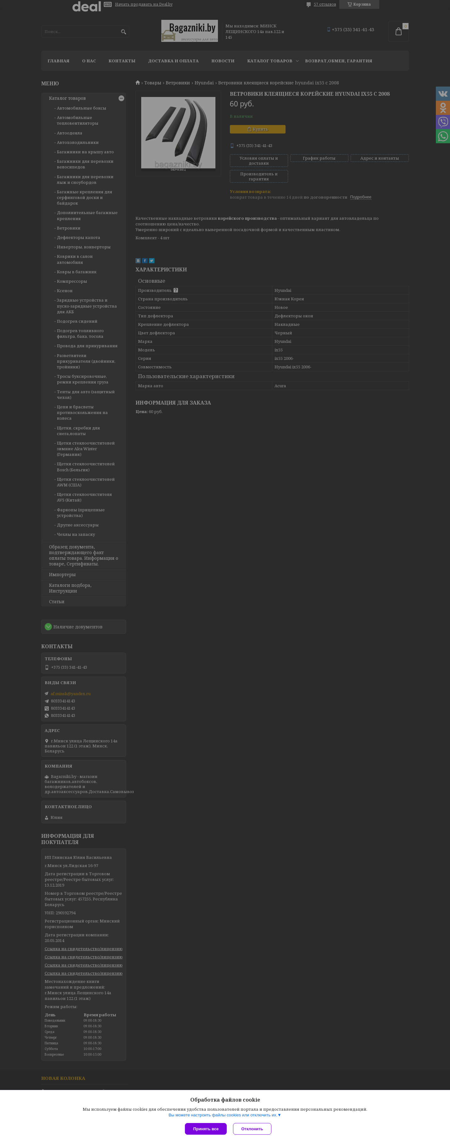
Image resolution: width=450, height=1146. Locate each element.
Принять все (206, 1128)
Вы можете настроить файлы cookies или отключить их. (223, 1115)
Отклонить (252, 1128)
